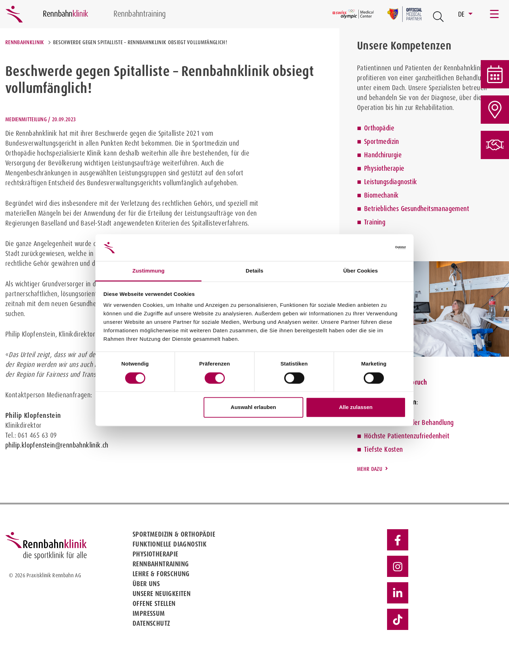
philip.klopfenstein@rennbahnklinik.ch (57, 445)
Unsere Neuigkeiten (162, 593)
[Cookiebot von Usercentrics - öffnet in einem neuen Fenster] (375, 247)
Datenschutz (151, 623)
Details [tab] (254, 271)
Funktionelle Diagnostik (169, 544)
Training (374, 222)
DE (462, 14)
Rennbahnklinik (24, 42)
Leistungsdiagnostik (390, 181)
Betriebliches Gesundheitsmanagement (416, 208)
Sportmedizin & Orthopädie (174, 534)
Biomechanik (381, 195)
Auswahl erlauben (253, 407)
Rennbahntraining (161, 563)
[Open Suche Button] (438, 16)
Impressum (149, 613)
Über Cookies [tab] (360, 271)
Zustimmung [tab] (149, 271)
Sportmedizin (381, 141)
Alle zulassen (356, 407)
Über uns (146, 583)
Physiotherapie (384, 168)
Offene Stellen (154, 603)
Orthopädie (379, 128)
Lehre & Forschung (161, 573)
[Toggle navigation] (495, 14)
